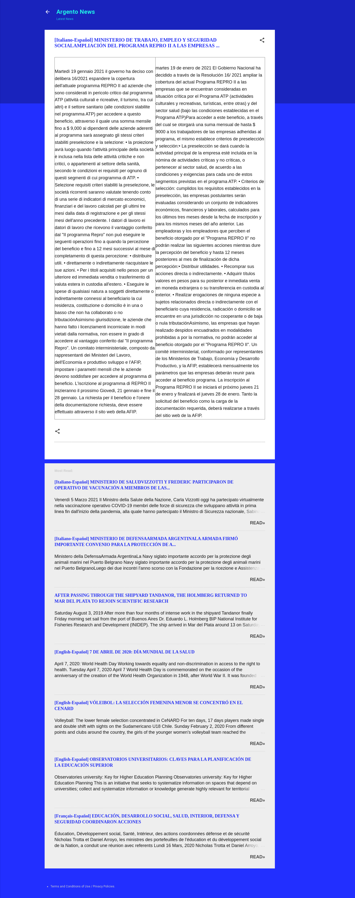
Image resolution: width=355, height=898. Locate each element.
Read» (257, 522)
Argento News (75, 11)
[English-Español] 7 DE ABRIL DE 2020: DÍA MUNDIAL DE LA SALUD (124, 651)
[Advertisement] (293, 104)
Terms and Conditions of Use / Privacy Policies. (83, 886)
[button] (262, 41)
